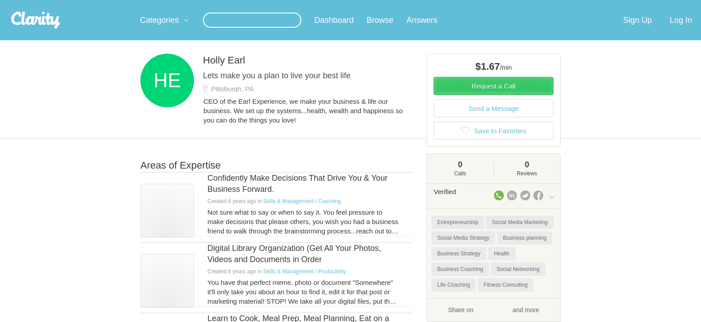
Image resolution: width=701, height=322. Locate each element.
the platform (126, 5)
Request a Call (493, 97)
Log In (681, 30)
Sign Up (637, 30)
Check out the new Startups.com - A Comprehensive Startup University (458, 6)
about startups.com (587, 6)
